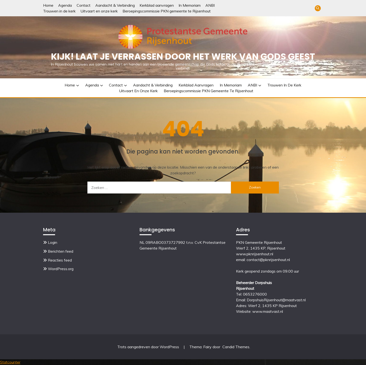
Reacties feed (60, 260)
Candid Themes (235, 346)
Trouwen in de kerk (59, 11)
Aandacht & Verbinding (115, 5)
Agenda (65, 5)
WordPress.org (60, 268)
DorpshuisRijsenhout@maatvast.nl (276, 299)
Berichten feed (60, 251)
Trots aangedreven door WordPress (148, 346)
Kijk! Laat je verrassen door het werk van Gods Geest (183, 56)
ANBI (210, 5)
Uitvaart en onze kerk (99, 11)
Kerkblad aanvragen (157, 5)
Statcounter (10, 362)
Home (48, 5)
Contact (83, 5)
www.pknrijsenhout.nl (254, 253)
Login (52, 242)
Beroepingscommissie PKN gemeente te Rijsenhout (167, 11)
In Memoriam (190, 5)
